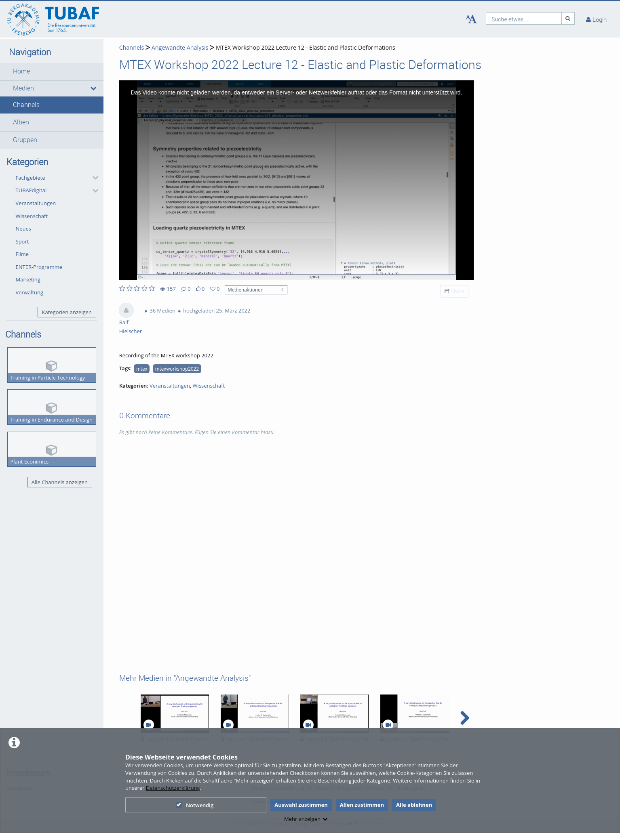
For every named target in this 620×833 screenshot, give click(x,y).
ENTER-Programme (39, 267)
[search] (524, 18)
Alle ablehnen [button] (414, 804)
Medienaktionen (246, 289)
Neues (24, 228)
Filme (22, 254)
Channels (26, 105)
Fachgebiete (30, 177)
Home (21, 71)
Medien (23, 88)
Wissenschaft (32, 216)
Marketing (28, 279)
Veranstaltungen (36, 203)
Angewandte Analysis (180, 47)
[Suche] (568, 18)
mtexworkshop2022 (177, 368)
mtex (142, 368)
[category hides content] (93, 177)
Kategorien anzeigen (66, 312)
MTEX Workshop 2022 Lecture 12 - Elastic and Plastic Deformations (305, 47)
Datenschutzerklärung (173, 787)
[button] (51, 71)
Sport (22, 241)
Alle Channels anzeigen (60, 482)
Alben (21, 122)
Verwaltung (30, 292)
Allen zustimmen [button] (362, 804)
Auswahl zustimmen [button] (301, 804)
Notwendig (194, 805)
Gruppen (25, 140)
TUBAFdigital (31, 190)
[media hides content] (93, 88)
